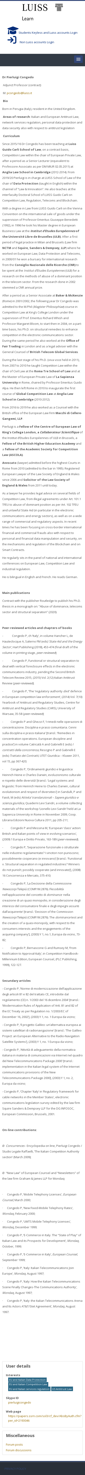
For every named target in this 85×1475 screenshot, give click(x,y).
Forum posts (14, 1444)
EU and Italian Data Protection (27, 1379)
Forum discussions (19, 1450)
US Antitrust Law (62, 1389)
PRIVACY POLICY (15, 1468)
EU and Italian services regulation (29, 1389)
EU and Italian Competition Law (28, 1384)
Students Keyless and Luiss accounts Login (42, 33)
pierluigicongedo (19, 1402)
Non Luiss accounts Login (30, 42)
